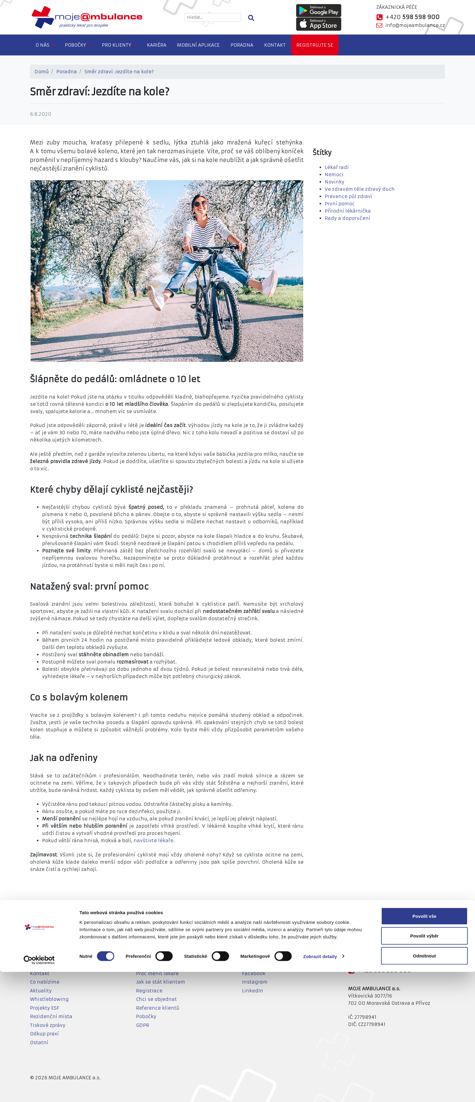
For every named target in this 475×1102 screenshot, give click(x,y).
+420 (412, 17)
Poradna (242, 45)
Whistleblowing (49, 999)
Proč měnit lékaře (157, 973)
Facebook (253, 973)
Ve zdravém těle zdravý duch (360, 189)
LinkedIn (252, 991)
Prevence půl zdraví (348, 196)
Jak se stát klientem (160, 982)
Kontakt (275, 45)
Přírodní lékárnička (348, 211)
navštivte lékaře (153, 840)
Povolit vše (424, 1046)
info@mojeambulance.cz (415, 25)
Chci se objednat (156, 999)
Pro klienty (116, 45)
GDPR (142, 1025)
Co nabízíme (44, 982)
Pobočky (75, 45)
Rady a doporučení (347, 218)
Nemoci (334, 174)
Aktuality (41, 991)
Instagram (254, 982)
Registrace (149, 991)
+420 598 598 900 (384, 970)
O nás (42, 45)
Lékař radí (337, 167)
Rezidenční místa (51, 1016)
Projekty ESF (44, 1008)
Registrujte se (314, 45)
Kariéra (156, 45)
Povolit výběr (424, 1066)
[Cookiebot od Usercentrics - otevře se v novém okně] (39, 1090)
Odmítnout (424, 1085)
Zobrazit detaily (320, 1086)
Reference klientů (157, 1008)
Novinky (334, 182)
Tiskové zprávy (47, 1025)
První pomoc (340, 204)
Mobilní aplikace (198, 45)
